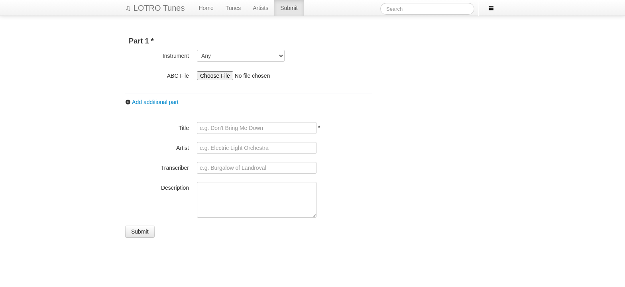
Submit (289, 8)
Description (175, 188)
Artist (182, 148)
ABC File (178, 76)
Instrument (176, 56)
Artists (260, 8)
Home (206, 8)
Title (184, 128)
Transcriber (175, 168)
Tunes (233, 8)
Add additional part (152, 102)
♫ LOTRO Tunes (155, 8)
